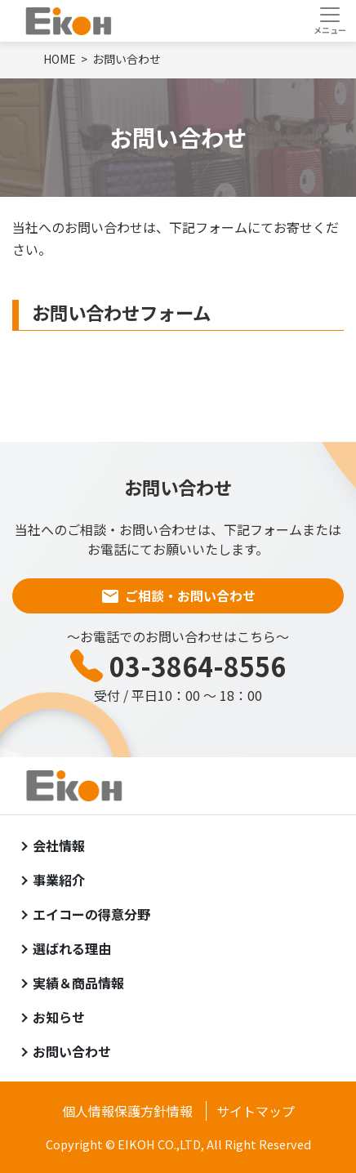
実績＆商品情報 (78, 982)
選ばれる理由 (72, 948)
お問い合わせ (72, 1051)
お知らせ (59, 1017)
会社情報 (59, 845)
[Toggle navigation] (329, 20)
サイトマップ (255, 1111)
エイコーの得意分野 (91, 914)
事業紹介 (59, 880)
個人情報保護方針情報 (127, 1111)
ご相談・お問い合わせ (190, 595)
